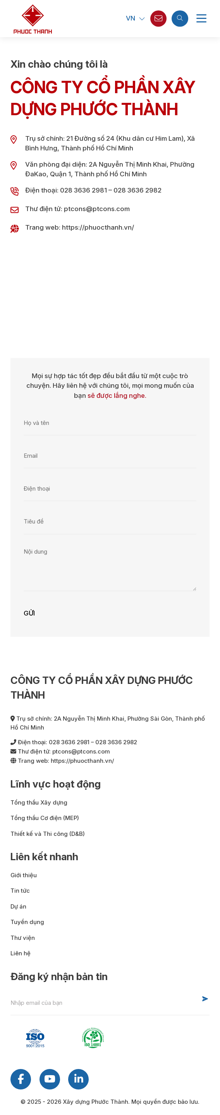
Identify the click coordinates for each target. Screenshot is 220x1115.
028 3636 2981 (83, 190)
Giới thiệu (23, 875)
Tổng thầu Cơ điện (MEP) (44, 818)
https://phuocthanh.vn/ (98, 227)
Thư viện (22, 937)
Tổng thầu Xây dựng (38, 802)
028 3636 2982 (137, 190)
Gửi (29, 613)
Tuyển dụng (27, 922)
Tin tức (20, 890)
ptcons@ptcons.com (97, 209)
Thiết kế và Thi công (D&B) (47, 833)
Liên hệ (20, 953)
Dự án (18, 906)
